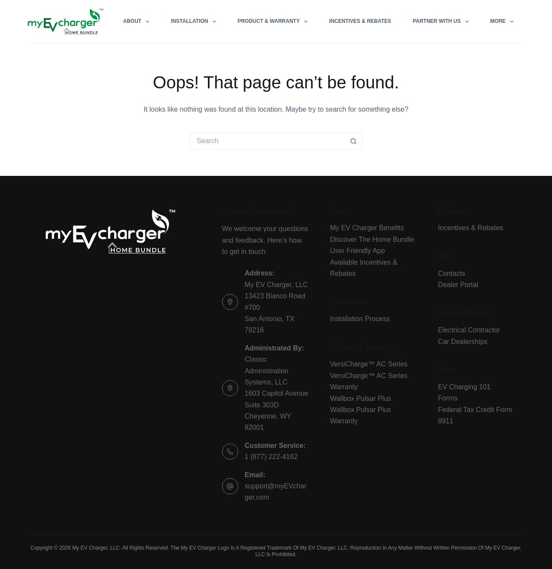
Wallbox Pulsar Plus (360, 398)
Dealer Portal (458, 284)
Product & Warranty (274, 21)
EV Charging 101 (464, 387)
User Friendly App (357, 250)
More (503, 21)
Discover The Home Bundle (372, 239)
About (138, 21)
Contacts (451, 273)
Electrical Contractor (469, 330)
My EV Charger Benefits (367, 227)
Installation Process (360, 318)
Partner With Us (442, 21)
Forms (448, 398)
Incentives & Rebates (360, 21)
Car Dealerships (463, 341)
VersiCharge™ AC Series (369, 364)
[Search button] (353, 141)
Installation (195, 21)
